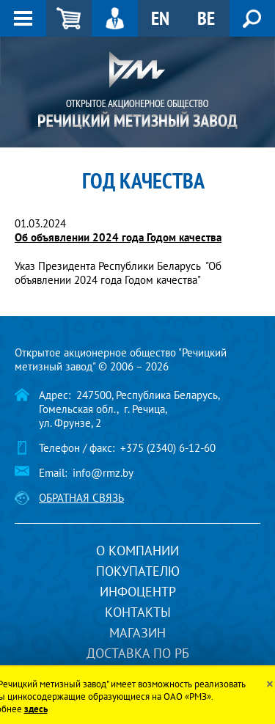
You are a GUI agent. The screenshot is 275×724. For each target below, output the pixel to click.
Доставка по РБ (138, 653)
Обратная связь (81, 498)
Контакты (138, 612)
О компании (137, 550)
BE (206, 18)
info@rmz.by (103, 473)
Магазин (137, 632)
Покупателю (138, 571)
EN (160, 18)
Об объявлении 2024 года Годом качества (118, 237)
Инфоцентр (138, 591)
